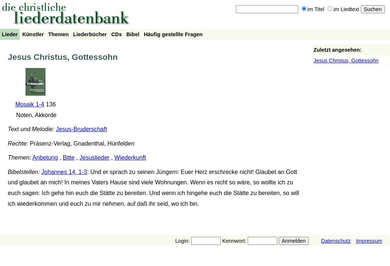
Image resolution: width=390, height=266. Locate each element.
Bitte (69, 157)
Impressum (369, 241)
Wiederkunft (130, 157)
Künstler (33, 34)
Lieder (10, 34)
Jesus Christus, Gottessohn (346, 61)
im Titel (313, 9)
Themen (58, 34)
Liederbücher (90, 34)
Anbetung (45, 157)
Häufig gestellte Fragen (173, 34)
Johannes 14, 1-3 (64, 172)
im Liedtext (343, 9)
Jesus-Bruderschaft (81, 129)
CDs (116, 34)
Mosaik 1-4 (29, 104)
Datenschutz (336, 241)
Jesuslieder (94, 157)
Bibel (132, 34)
